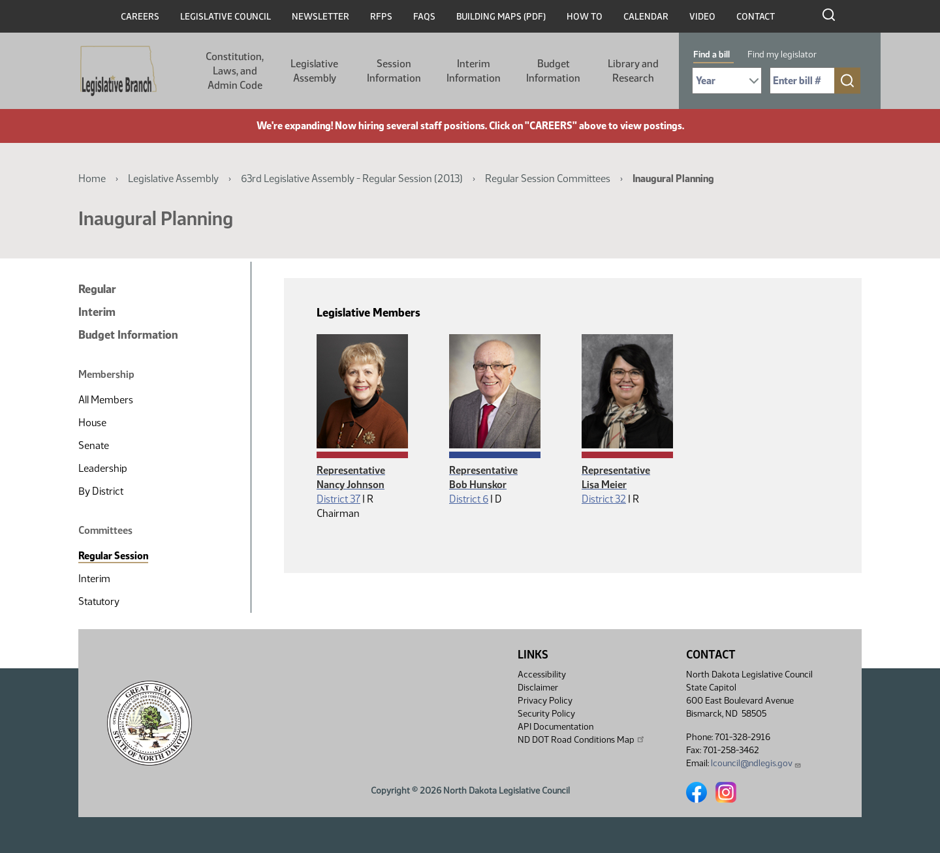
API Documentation (555, 726)
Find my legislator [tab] (782, 54)
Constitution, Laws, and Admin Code (235, 70)
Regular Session (113, 556)
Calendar (645, 16)
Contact (755, 16)
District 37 (338, 499)
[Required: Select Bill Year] (727, 80)
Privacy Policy (545, 700)
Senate (93, 445)
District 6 (468, 499)
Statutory (98, 601)
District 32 (604, 499)
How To (585, 16)
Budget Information (553, 70)
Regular (97, 289)
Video (702, 16)
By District (100, 491)
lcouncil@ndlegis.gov (756, 763)
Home (92, 178)
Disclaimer (538, 687)
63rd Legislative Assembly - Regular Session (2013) (352, 178)
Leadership (102, 468)
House (92, 422)
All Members (105, 400)
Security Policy (546, 713)
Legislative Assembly (314, 70)
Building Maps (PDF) (501, 16)
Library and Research (633, 70)
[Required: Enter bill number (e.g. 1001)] (802, 80)
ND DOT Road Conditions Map (582, 739)
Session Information (394, 70)
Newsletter (320, 16)
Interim (97, 312)
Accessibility (542, 674)
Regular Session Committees (547, 178)
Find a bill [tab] (711, 54)
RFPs (381, 16)
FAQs (424, 16)
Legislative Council (225, 16)
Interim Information (473, 70)
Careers (140, 16)
